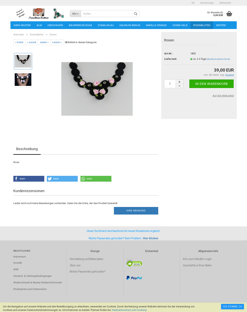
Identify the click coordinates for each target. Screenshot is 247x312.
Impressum (19, 256)
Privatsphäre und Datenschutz (30, 289)
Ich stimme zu (232, 306)
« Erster (19, 42)
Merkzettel (225, 3)
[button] (28, 179)
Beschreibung (27, 149)
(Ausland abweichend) (218, 59)
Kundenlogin (207, 3)
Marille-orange (156, 25)
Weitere (221, 25)
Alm (39, 25)
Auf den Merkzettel (223, 95)
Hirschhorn (55, 25)
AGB (15, 269)
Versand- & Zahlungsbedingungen (32, 275)
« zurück (31, 42)
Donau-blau (106, 25)
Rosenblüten (201, 25)
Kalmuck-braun (130, 25)
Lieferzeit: (170, 58)
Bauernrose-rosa (80, 25)
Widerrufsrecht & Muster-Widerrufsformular (37, 282)
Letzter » (57, 42)
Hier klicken (150, 238)
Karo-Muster (22, 25)
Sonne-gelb (180, 25)
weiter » (44, 42)
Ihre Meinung (136, 210)
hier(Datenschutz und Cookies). (129, 310)
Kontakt (17, 262)
